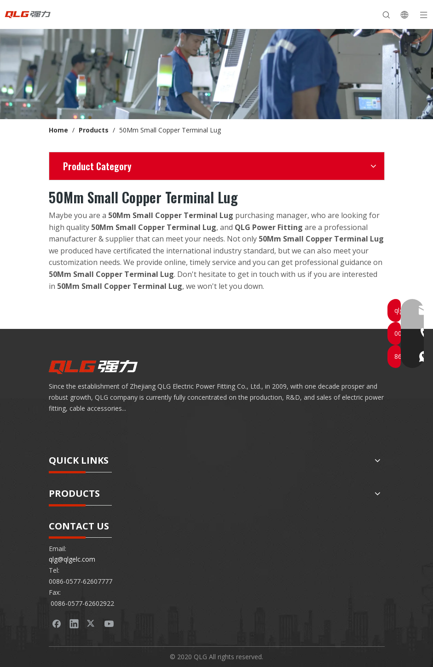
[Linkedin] (74, 623)
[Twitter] (91, 623)
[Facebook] (56, 623)
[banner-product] (216, 74)
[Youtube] (109, 623)
